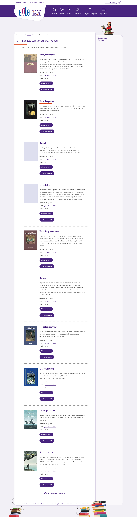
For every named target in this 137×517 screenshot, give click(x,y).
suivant (54, 493)
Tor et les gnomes (47, 101)
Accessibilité (44, 504)
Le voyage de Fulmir (48, 410)
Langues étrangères (90, 13)
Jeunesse (77, 13)
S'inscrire (102, 40)
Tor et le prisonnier (48, 326)
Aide (28, 504)
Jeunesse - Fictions (50, 75)
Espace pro (103, 13)
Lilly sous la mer (46, 368)
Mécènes (69, 504)
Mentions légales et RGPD (58, 504)
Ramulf (42, 142)
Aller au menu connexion (37, 2)
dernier (62, 493)
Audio (62, 13)
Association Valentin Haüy (82, 504)
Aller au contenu (21, 2)
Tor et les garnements (49, 231)
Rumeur (43, 277)
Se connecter (103, 38)
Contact (23, 504)
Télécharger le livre (46, 83)
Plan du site (35, 504)
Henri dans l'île (46, 452)
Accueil (29, 35)
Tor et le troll (45, 184)
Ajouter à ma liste (48, 89)
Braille (69, 13)
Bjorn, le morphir (47, 54)
